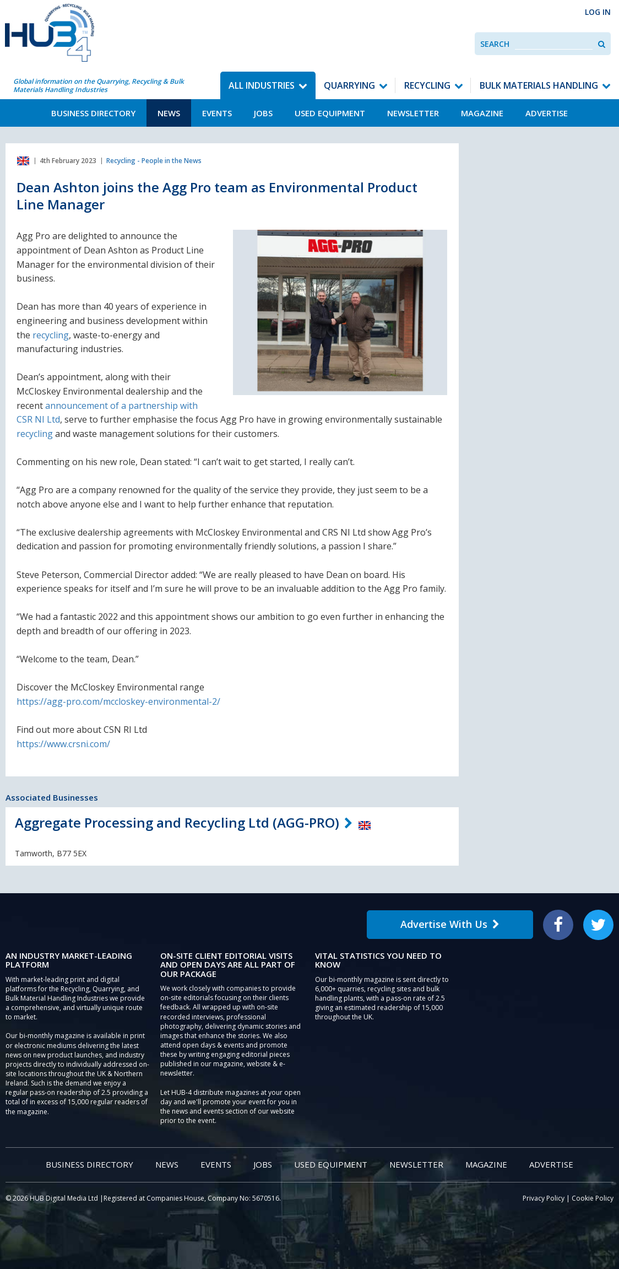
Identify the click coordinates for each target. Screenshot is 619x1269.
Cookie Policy (592, 1198)
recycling (50, 335)
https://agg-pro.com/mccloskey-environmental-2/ (118, 701)
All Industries (262, 85)
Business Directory (93, 112)
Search (494, 44)
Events (217, 112)
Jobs (263, 112)
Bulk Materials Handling (539, 85)
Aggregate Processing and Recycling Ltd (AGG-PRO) (177, 822)
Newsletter (413, 112)
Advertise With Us (449, 924)
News (169, 112)
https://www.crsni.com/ (63, 744)
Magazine (482, 112)
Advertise (546, 112)
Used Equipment (330, 112)
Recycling (427, 85)
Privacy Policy (543, 1198)
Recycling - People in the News (154, 160)
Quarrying (349, 85)
